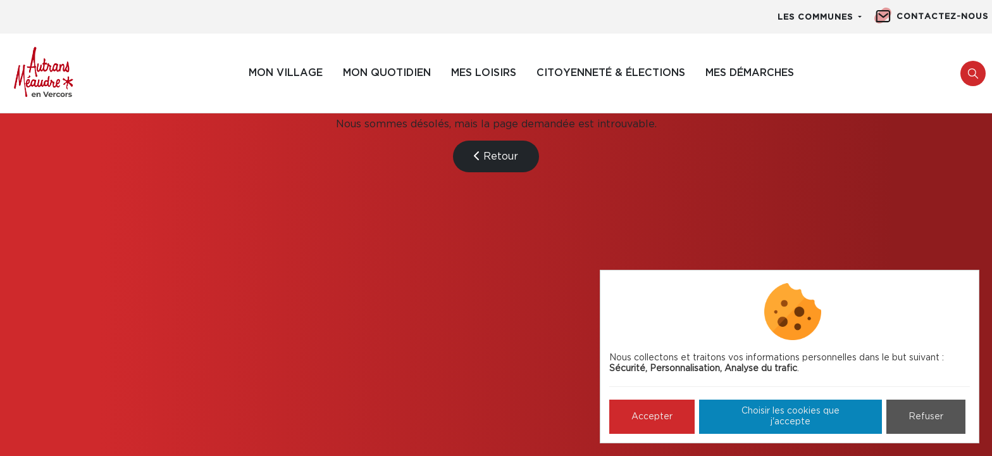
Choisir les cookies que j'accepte (790, 416)
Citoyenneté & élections (610, 73)
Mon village (286, 73)
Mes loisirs (483, 73)
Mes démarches (749, 73)
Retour (496, 156)
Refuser (925, 416)
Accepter (652, 416)
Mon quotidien (387, 73)
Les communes (817, 17)
